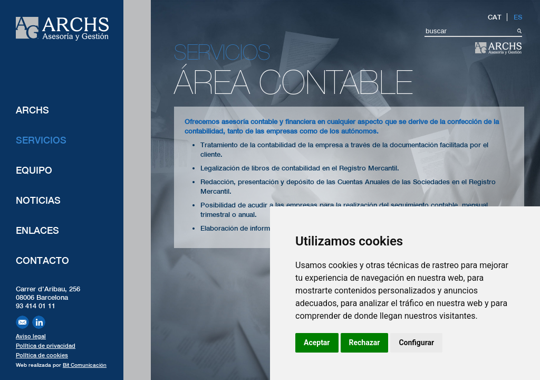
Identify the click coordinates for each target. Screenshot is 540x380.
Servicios (41, 140)
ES (518, 17)
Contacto (42, 260)
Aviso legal (31, 336)
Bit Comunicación (85, 365)
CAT (495, 17)
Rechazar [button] (364, 342)
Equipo (34, 170)
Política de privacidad (45, 346)
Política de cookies (42, 355)
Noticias (38, 200)
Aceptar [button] (317, 342)
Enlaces (37, 230)
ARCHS (32, 110)
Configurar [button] (416, 342)
